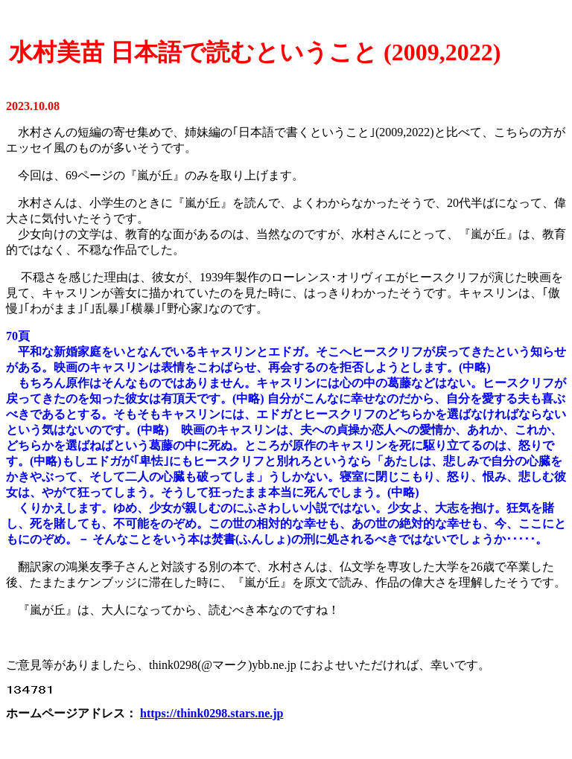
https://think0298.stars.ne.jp (211, 713)
